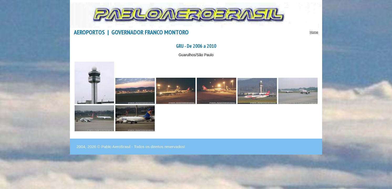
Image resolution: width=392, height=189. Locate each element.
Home (314, 32)
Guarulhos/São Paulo (195, 55)
